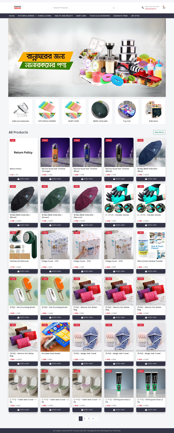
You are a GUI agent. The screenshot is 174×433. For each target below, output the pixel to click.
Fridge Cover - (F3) (114, 261)
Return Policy (15, 169)
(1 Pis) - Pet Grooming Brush (22, 307)
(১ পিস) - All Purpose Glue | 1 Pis (118, 400)
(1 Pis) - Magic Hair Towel (85, 353)
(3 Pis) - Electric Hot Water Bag (149, 308)
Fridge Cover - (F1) (50, 261)
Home (11, 16)
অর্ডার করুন (23, 179)
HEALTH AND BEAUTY (64, 16)
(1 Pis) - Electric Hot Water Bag (85, 308)
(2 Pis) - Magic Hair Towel (117, 353)
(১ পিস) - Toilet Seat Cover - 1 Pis (23, 400)
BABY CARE (81, 16)
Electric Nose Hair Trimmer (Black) (117, 170)
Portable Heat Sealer (51, 353)
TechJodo (116, 431)
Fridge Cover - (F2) (82, 261)
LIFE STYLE (135, 16)
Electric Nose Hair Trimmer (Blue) (85, 170)
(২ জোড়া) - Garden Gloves (149, 215)
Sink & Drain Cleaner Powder (150, 261)
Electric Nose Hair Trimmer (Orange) (53, 170)
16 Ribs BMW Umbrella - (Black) (20, 216)
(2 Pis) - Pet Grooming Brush (54, 307)
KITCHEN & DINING (26, 16)
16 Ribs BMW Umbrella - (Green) (52, 216)
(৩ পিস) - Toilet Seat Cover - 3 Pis (87, 400)
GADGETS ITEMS (120, 16)
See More (159, 132)
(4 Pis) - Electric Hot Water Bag (22, 354)
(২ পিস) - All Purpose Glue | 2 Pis (150, 400)
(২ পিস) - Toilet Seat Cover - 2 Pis (55, 400)
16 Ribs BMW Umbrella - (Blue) (147, 170)
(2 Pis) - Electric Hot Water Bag (117, 308)
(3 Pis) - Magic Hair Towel (148, 353)
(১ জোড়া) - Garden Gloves (117, 215)
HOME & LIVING (44, 16)
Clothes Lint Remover (19, 261)
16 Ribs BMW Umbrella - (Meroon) (84, 216)
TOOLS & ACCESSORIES (100, 16)
